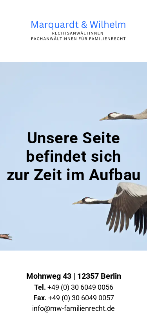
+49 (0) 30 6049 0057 (73, 298)
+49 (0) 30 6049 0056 (73, 287)
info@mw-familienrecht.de (73, 308)
